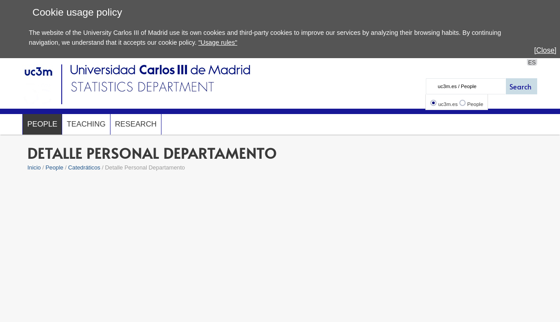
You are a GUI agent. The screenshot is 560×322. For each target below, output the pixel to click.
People (475, 104)
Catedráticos (84, 167)
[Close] (545, 50)
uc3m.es (448, 104)
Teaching (86, 124)
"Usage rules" (217, 42)
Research (136, 124)
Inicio (34, 167)
